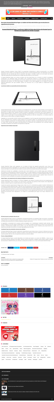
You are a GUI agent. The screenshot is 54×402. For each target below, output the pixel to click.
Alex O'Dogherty (36, 347)
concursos (20, 358)
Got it (30, 5)
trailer (25, 360)
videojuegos (35, 360)
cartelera (3, 358)
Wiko (34, 356)
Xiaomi (38, 356)
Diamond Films (15, 350)
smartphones (14, 360)
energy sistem (43, 358)
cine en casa (9, 358)
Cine (8, 19)
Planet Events (34, 352)
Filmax (21, 350)
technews (47, 27)
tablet (41, 27)
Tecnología (20, 19)
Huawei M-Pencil (20, 27)
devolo (34, 358)
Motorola (16, 352)
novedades (38, 27)
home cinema (8, 360)
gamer (3, 360)
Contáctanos (44, 19)
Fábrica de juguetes (27, 350)
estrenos (48, 358)
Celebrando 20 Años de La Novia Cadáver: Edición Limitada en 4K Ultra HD (23, 393)
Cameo (6, 350)
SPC (39, 352)
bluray (46, 356)
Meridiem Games (5, 352)
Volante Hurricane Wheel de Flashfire (16, 387)
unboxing (29, 360)
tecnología (3, 28)
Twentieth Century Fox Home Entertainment (10, 356)
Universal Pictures (22, 356)
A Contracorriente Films (27, 347)
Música (13, 19)
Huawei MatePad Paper (28, 27)
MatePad (33, 27)
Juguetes (27, 19)
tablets (44, 27)
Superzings (18, 354)
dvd (38, 358)
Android (42, 347)
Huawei (16, 27)
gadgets (12, 27)
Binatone (49, 347)
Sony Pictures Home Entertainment (8, 354)
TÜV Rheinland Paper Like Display (11, 28)
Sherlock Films (43, 352)
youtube (40, 360)
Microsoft (11, 352)
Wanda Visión (29, 356)
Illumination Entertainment (37, 350)
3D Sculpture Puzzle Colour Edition (15, 347)
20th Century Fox (5, 347)
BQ (45, 347)
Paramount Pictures (26, 352)
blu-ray (42, 356)
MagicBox (45, 350)
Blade (3, 350)
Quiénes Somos (35, 19)
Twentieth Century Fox (37, 354)
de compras (30, 358)
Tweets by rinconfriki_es (6, 321)
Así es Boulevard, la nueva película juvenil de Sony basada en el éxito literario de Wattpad (27, 382)
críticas (24, 358)
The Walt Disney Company (26, 354)
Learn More (25, 5)
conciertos (15, 358)
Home (3, 19)
